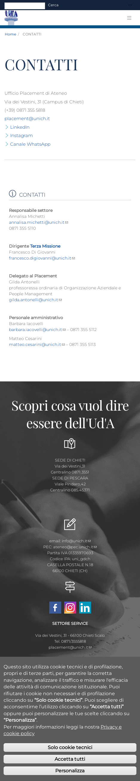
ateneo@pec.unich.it (75, 546)
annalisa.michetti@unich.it (38, 222)
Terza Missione (45, 246)
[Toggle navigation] (130, 5)
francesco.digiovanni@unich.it (42, 258)
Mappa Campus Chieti (70, 659)
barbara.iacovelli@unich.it (37, 329)
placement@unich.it (27, 118)
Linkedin (85, 607)
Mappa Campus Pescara (70, 665)
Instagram (21, 135)
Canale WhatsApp (30, 144)
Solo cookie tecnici (70, 758)
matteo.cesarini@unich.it (37, 344)
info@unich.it (76, 540)
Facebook (55, 607)
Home (10, 34)
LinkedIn (20, 127)
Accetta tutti (70, 770)
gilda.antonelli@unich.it (35, 299)
